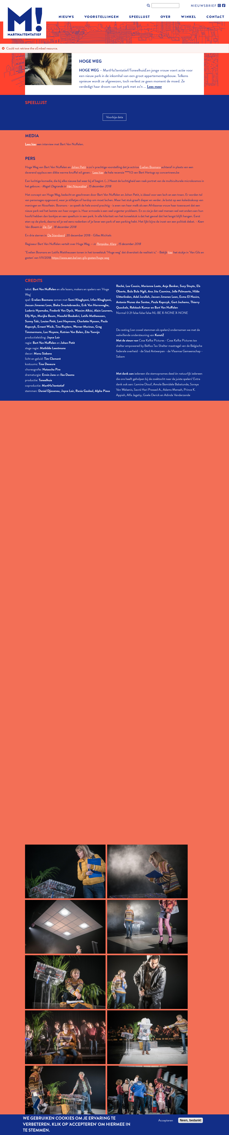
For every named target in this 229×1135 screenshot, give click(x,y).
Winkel (188, 17)
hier (170, 252)
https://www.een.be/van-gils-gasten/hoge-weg (80, 257)
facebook (224, 5)
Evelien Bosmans (150, 167)
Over (165, 17)
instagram (219, 5)
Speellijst (139, 17)
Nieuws (66, 17)
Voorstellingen (101, 17)
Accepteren (165, 1120)
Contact (215, 17)
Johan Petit (79, 167)
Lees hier (98, 172)
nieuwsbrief (204, 5)
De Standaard (56, 235)
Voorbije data (114, 117)
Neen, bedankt (190, 1120)
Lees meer (154, 86)
